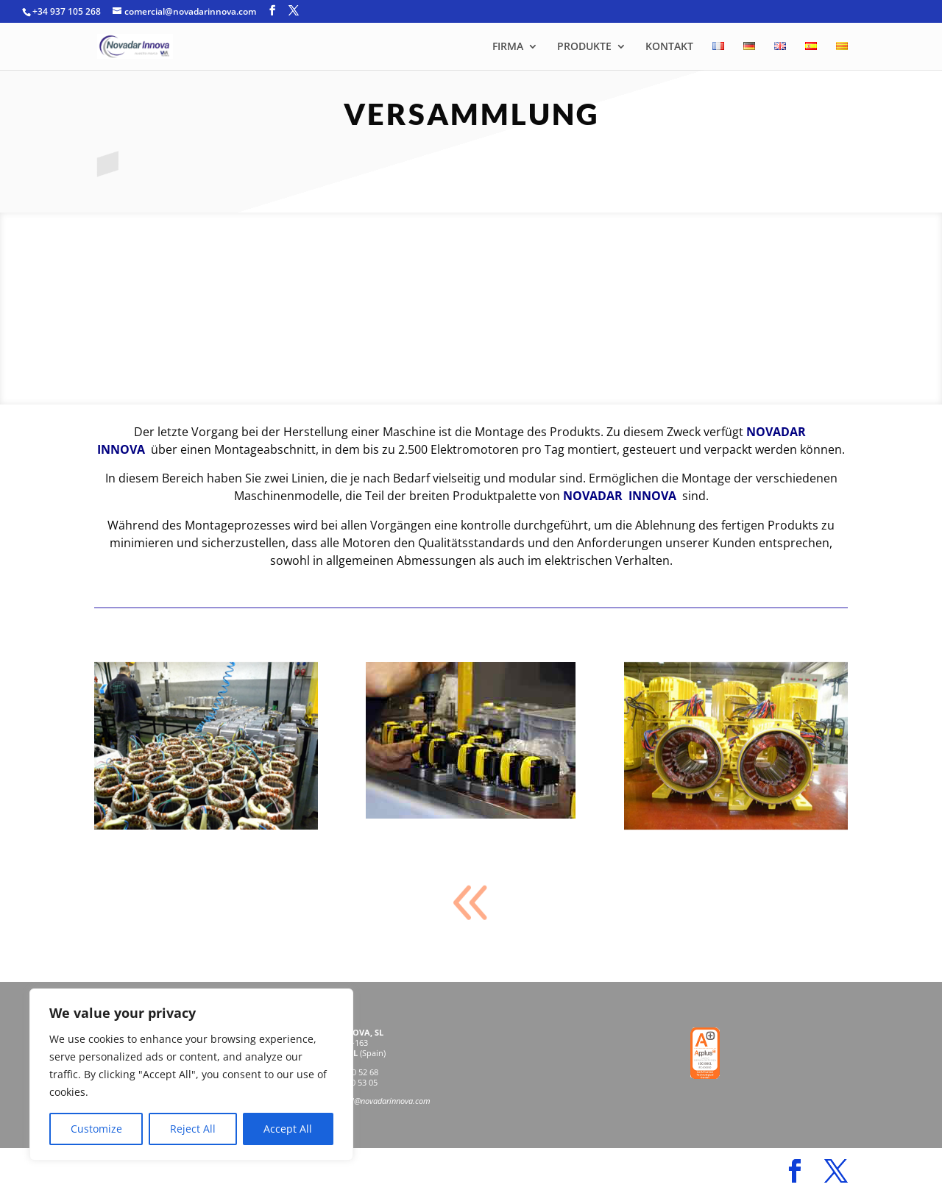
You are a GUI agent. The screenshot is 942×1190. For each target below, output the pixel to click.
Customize (96, 1129)
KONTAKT (669, 47)
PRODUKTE (584, 47)
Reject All (193, 1129)
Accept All (287, 1129)
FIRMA (507, 47)
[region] (191, 1074)
